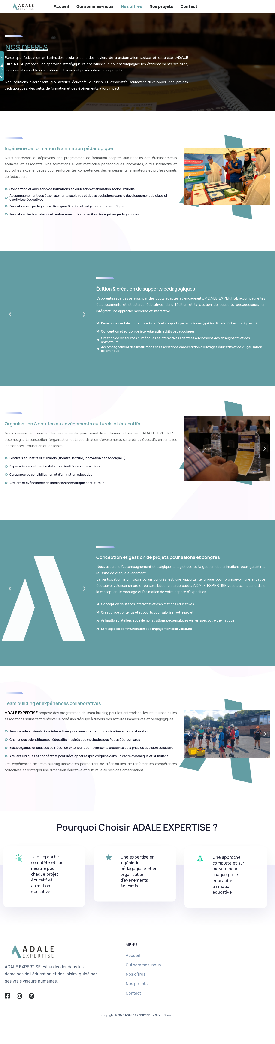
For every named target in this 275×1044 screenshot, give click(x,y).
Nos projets (161, 6)
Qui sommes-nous (94, 6)
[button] (189, 176)
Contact (189, 6)
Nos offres (131, 6)
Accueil (61, 6)
